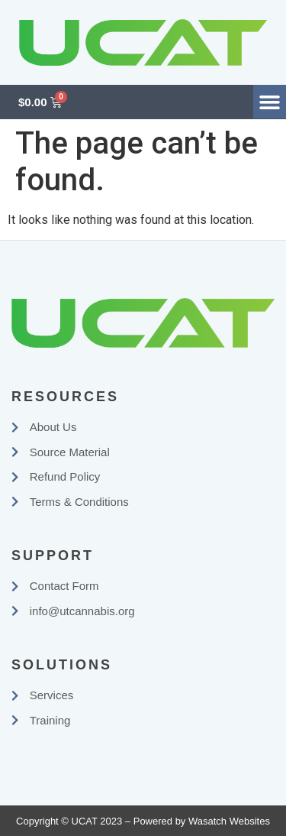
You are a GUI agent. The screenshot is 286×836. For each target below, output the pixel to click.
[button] (270, 101)
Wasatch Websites (229, 821)
